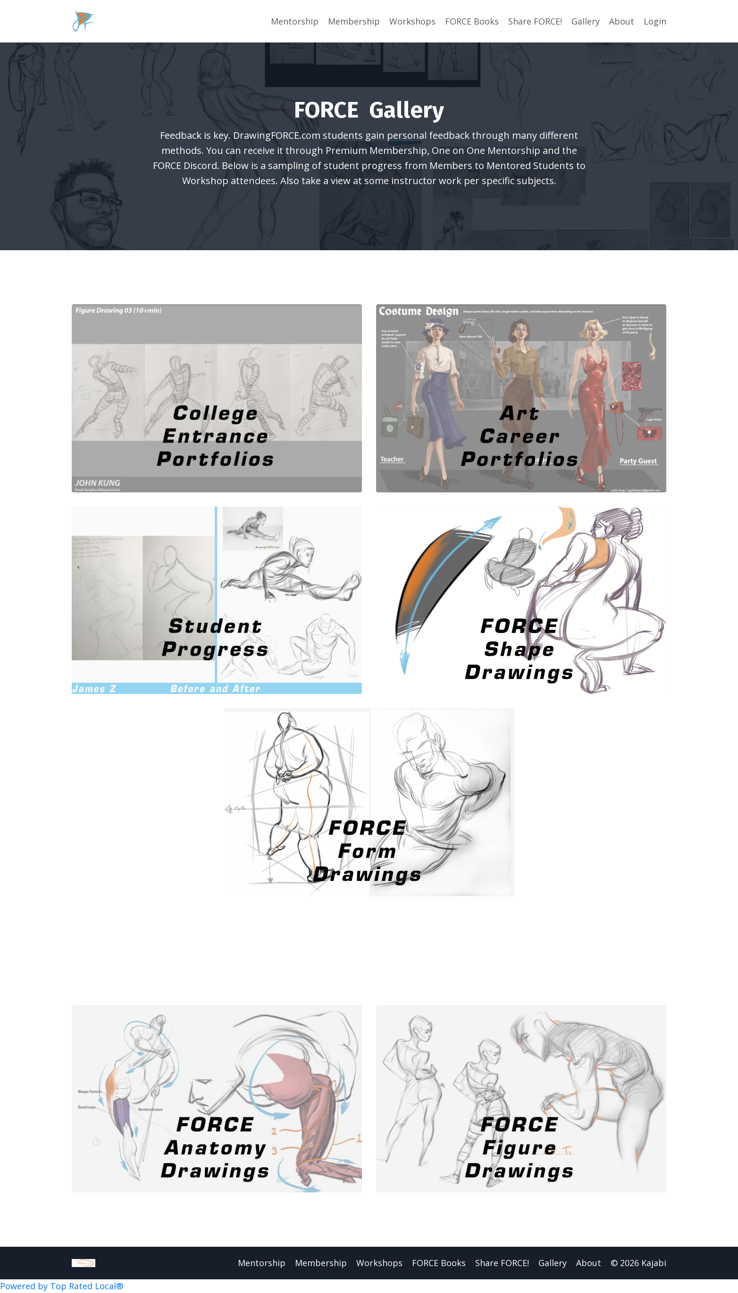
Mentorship (295, 21)
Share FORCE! (535, 21)
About (621, 21)
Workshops (412, 21)
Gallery (585, 21)
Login (655, 21)
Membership (354, 21)
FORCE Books (472, 21)
